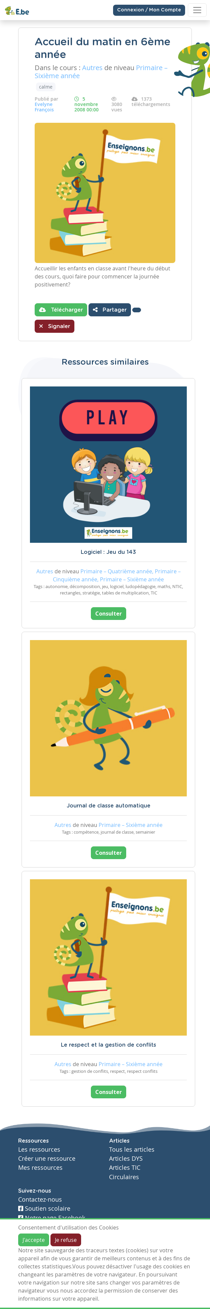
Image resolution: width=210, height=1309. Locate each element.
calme (46, 87)
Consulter (108, 613)
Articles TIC (124, 1167)
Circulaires (124, 1177)
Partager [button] (110, 310)
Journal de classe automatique (108, 805)
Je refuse (66, 1240)
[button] (136, 310)
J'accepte (34, 1240)
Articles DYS (126, 1158)
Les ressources (39, 1149)
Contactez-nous (40, 1199)
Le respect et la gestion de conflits (108, 1045)
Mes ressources (40, 1167)
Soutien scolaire (44, 1208)
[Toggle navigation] (197, 10)
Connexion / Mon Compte (149, 10)
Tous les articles (131, 1149)
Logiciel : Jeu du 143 (108, 552)
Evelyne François (44, 107)
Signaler (54, 326)
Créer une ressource (46, 1158)
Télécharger (61, 310)
